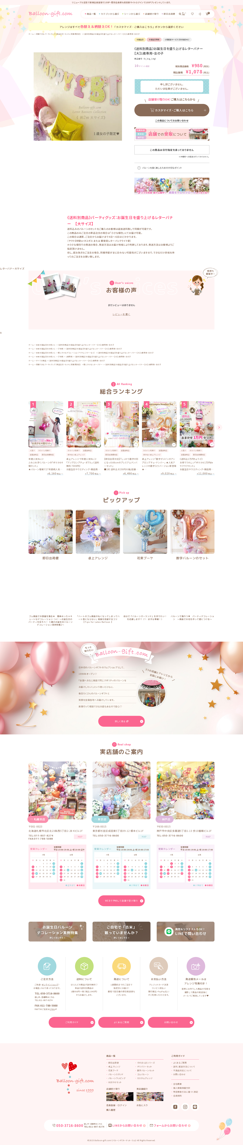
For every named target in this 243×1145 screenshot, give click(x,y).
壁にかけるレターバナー (93, 364)
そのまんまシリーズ (146, 1062)
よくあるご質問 (180, 1062)
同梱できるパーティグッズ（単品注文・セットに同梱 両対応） (58, 34)
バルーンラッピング (117, 1078)
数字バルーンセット (146, 1070)
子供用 (60, 348)
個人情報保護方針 (181, 1087)
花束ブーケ (145, 558)
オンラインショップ (50, 984)
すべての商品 (41, 360)
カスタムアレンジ (145, 1078)
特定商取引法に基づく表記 (185, 1091)
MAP (80, 836)
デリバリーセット (144, 1066)
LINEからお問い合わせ (127, 1125)
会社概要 (177, 1083)
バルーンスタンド (115, 1074)
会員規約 (177, 1095)
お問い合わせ (179, 1074)
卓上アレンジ (98, 558)
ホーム (31, 34)
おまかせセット (115, 1082)
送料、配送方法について (184, 1066)
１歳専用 (69, 356)
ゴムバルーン (143, 1074)
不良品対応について (182, 1070)
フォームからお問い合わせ (170, 1125)
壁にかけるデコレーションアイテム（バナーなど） (76, 352)
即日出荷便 (50, 558)
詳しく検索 (184, 14)
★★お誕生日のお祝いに (46, 345)
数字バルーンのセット (192, 558)
